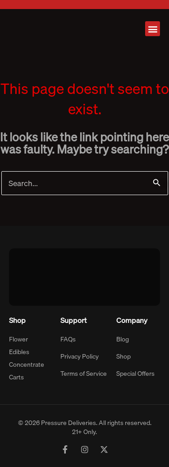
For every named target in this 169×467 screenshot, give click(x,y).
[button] (152, 28)
